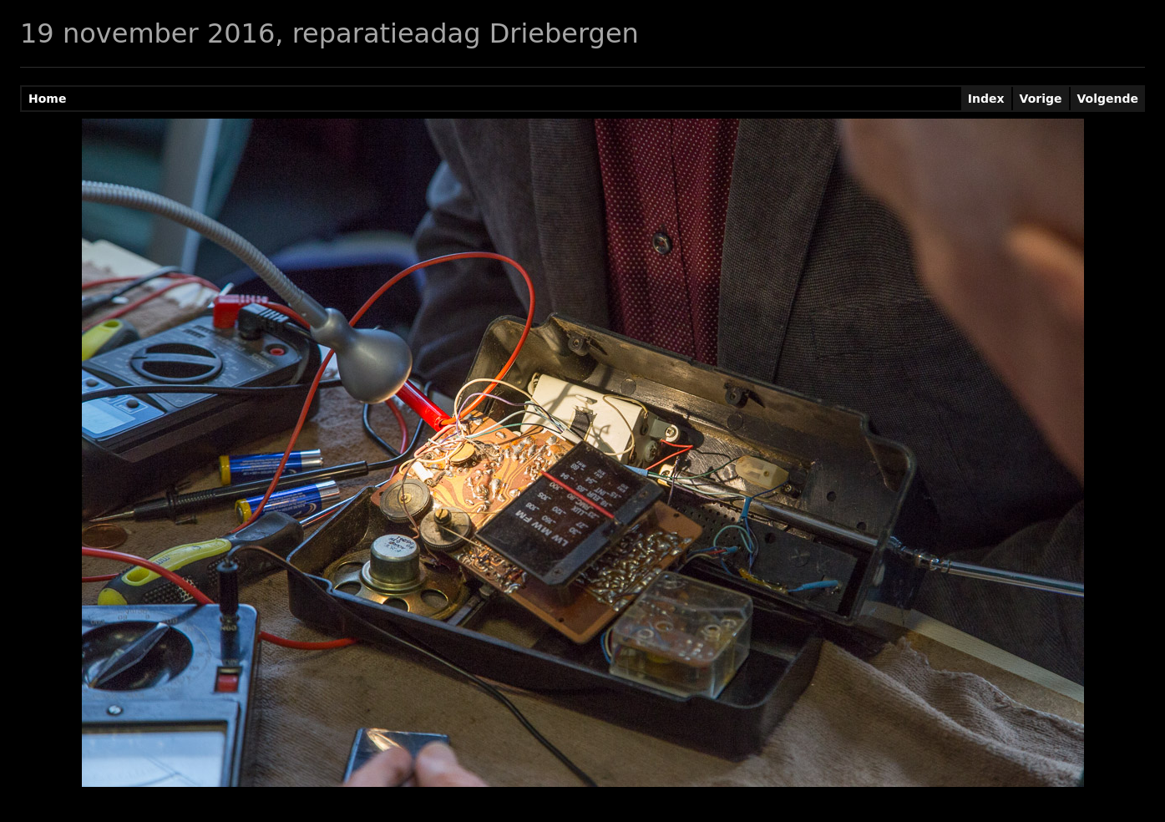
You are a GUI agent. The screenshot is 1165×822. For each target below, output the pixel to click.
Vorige (1041, 98)
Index (986, 98)
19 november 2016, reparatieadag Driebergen (329, 33)
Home (47, 98)
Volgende (1108, 98)
